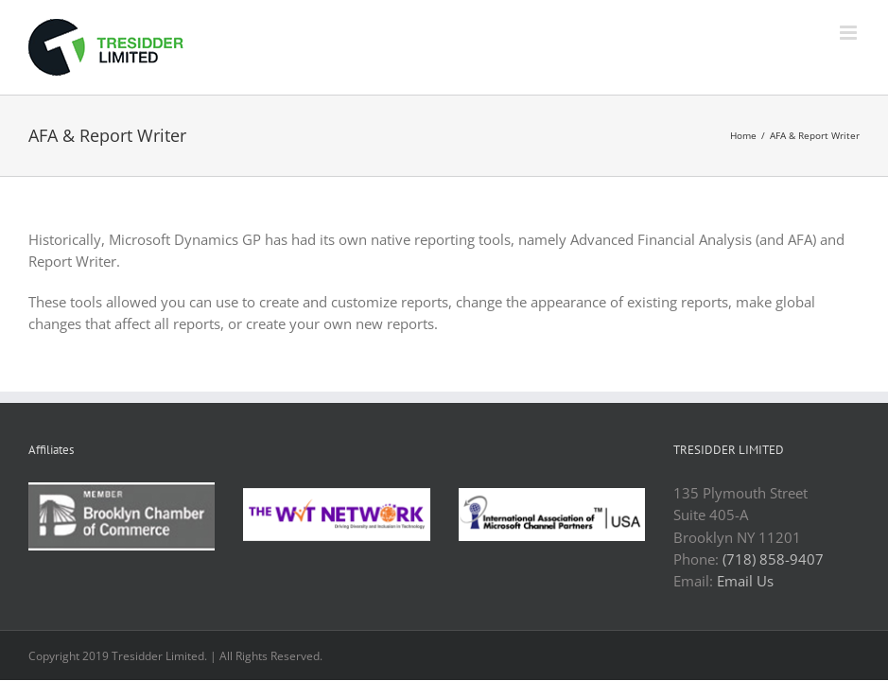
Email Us (745, 580)
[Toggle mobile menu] (850, 33)
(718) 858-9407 (773, 559)
